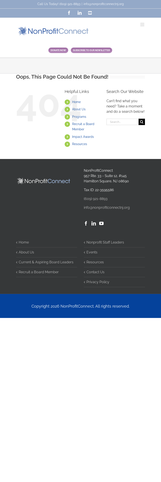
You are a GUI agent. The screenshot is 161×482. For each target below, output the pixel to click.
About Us (79, 109)
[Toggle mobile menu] (142, 24)
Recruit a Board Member (39, 272)
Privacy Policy (97, 282)
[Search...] (122, 122)
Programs (79, 116)
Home (76, 102)
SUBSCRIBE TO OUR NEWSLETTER (91, 50)
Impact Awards (83, 137)
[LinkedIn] (93, 223)
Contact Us (95, 272)
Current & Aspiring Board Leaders (46, 262)
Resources (79, 144)
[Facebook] (86, 223)
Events (91, 252)
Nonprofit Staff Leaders (105, 242)
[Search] (142, 122)
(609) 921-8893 (69, 4)
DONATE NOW (58, 50)
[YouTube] (101, 223)
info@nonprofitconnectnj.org (104, 4)
